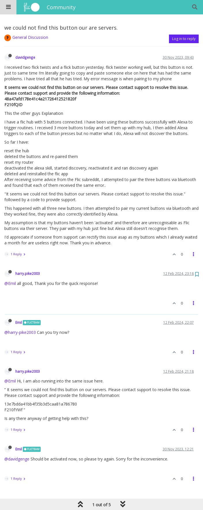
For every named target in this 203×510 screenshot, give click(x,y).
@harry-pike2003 (20, 332)
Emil (18, 322)
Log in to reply (184, 38)
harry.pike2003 (27, 273)
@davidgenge (16, 459)
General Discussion (30, 37)
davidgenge (25, 57)
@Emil (10, 283)
